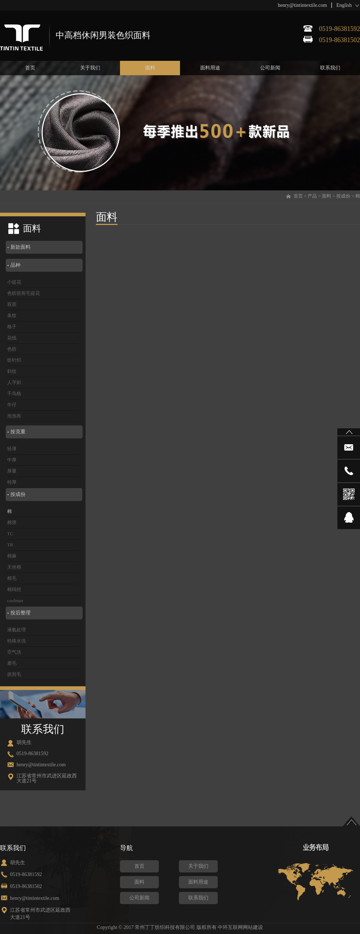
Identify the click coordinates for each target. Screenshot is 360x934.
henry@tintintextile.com (302, 5)
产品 (312, 196)
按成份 (343, 196)
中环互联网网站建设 (240, 927)
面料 (326, 196)
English (344, 5)
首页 (298, 196)
